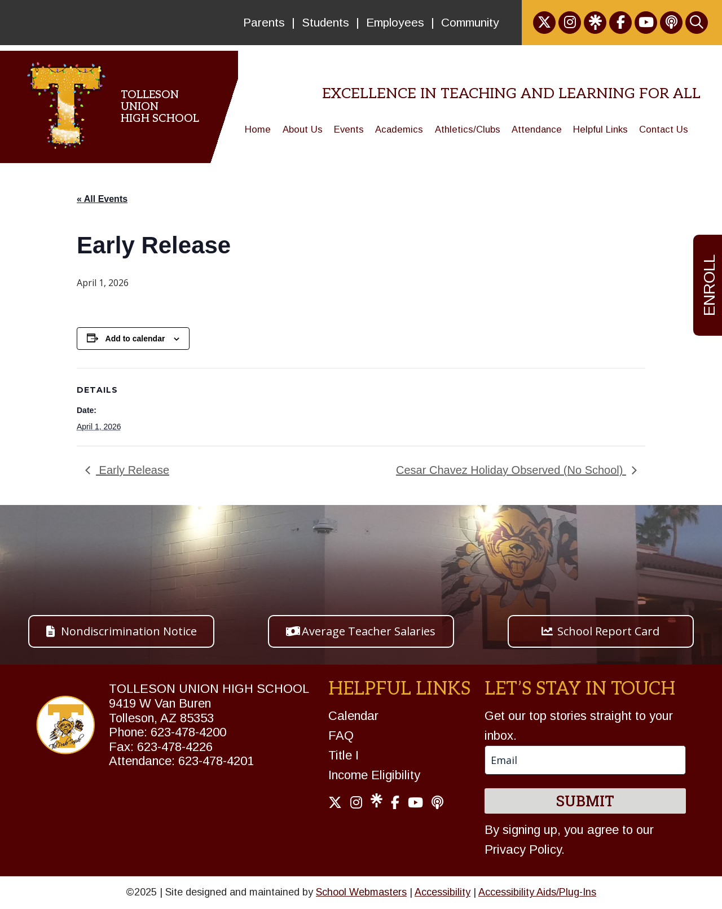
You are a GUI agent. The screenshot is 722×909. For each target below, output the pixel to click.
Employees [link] (395, 22)
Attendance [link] (537, 130)
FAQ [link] (341, 735)
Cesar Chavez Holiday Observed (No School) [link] (511, 470)
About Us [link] (303, 130)
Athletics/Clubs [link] (467, 130)
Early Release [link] (132, 470)
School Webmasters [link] (361, 892)
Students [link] (325, 22)
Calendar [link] (353, 716)
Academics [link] (399, 130)
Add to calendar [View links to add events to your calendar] (135, 338)
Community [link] (470, 22)
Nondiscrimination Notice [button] (129, 631)
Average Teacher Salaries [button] (368, 631)
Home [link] (258, 130)
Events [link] (349, 130)
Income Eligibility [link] (374, 775)
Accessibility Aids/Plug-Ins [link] (537, 892)
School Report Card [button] (608, 631)
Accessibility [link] (442, 892)
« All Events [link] (102, 199)
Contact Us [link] (663, 130)
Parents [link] (264, 22)
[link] (544, 22)
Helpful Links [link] (600, 130)
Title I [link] (343, 755)
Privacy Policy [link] (523, 849)
